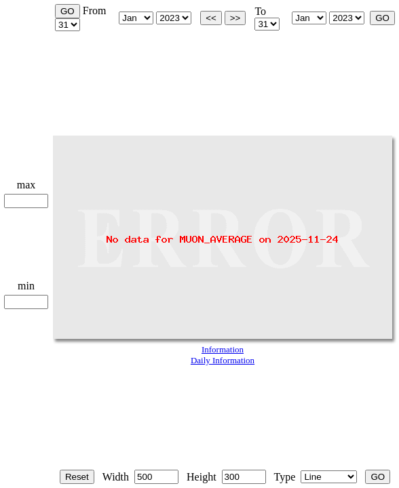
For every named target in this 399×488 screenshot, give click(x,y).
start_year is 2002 (173, 18)
